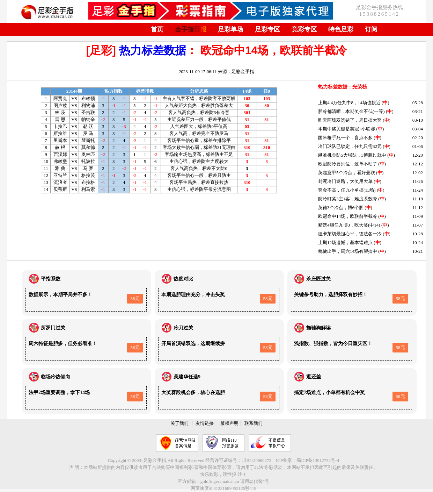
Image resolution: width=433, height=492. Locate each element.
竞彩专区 (304, 29)
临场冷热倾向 (55, 376)
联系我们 (253, 423)
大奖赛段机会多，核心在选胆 (193, 392)
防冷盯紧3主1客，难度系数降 (347, 198)
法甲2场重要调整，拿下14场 (59, 392)
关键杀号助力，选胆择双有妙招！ (330, 294)
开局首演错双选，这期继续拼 (193, 343)
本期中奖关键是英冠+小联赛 (346, 128)
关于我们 (179, 423)
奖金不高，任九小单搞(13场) (347, 190)
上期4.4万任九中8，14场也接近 (349, 102)
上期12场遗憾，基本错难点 (345, 242)
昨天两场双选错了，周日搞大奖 (350, 120)
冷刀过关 (183, 327)
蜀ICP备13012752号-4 (317, 460)
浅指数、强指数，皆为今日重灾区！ (333, 343)
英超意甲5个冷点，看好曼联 (346, 172)
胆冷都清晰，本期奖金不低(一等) (351, 111)
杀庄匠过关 (318, 278)
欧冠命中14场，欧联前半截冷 (347, 216)
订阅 (371, 29)
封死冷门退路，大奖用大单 (345, 181)
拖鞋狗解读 (318, 327)
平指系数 (50, 278)
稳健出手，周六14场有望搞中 (347, 251)
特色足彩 (340, 29)
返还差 (313, 376)
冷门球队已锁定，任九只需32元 (350, 146)
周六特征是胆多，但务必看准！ (63, 343)
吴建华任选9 (187, 376)
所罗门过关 (53, 327)
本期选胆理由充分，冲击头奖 (193, 294)
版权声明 (229, 423)
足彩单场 (230, 29)
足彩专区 (267, 29)
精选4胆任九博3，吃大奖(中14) (349, 225)
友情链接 (205, 423)
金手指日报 (190, 29)
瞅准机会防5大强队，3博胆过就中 (352, 155)
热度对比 (183, 278)
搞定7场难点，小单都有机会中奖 (329, 392)
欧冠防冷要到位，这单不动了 (347, 163)
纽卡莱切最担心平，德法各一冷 (350, 233)
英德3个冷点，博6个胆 (341, 207)
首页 (157, 29)
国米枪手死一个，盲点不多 (345, 137)
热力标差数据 (152, 50)
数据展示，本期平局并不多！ (60, 294)
